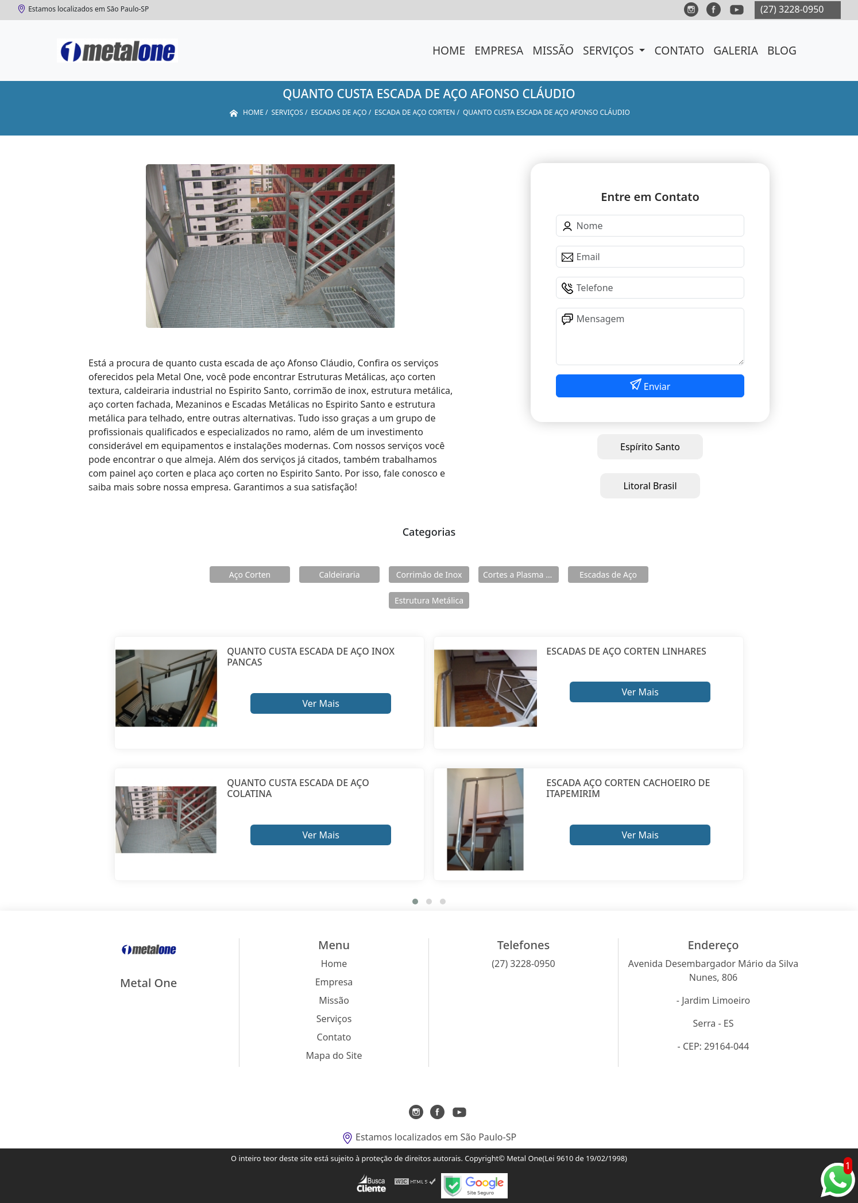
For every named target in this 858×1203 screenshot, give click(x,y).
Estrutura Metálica (429, 600)
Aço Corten (249, 574)
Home (448, 50)
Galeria (735, 50)
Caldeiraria (339, 574)
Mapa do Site (334, 1055)
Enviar (656, 386)
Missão (553, 50)
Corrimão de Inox (429, 574)
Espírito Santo (650, 446)
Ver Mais (320, 703)
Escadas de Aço (608, 574)
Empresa (498, 50)
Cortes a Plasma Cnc (521, 574)
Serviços (609, 50)
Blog (782, 50)
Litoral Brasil (650, 485)
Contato (679, 50)
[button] (415, 901)
